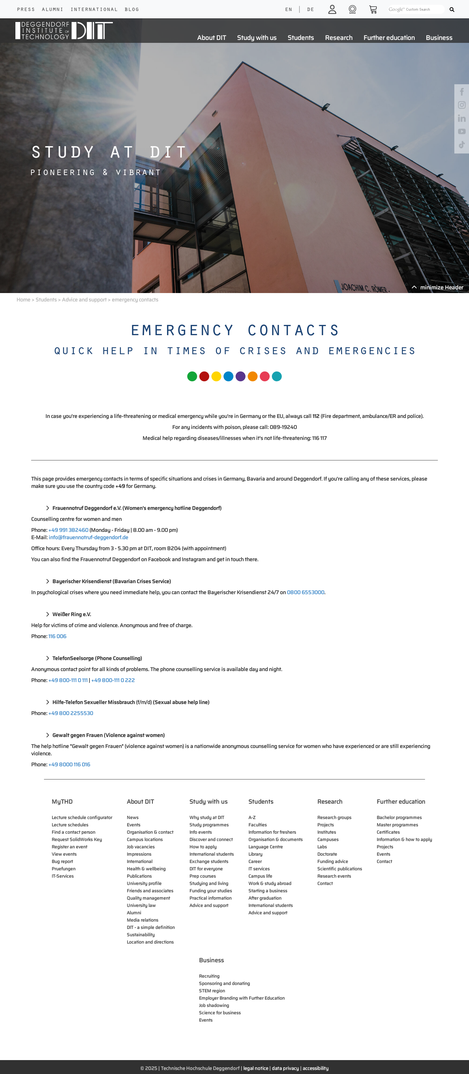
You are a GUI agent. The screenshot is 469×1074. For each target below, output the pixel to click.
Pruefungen (63, 868)
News (133, 817)
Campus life (260, 876)
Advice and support (84, 300)
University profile (144, 883)
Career (255, 861)
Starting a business (267, 890)
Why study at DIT (206, 817)
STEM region (212, 990)
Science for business (220, 1012)
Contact (325, 883)
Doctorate (327, 854)
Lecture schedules (70, 824)
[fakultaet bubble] (192, 383)
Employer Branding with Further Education (242, 998)
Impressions (139, 854)
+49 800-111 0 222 (113, 680)
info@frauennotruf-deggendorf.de (88, 537)
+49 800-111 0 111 (68, 680)
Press (25, 10)
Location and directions (150, 941)
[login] (333, 9)
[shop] (353, 9)
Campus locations (145, 839)
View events (64, 854)
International (94, 10)
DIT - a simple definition (151, 927)
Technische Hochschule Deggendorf (200, 1068)
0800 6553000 (305, 592)
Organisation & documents (275, 839)
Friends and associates (150, 890)
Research (338, 38)
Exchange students (208, 861)
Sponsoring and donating (224, 983)
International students (211, 854)
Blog (131, 10)
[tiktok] (462, 144)
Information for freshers (272, 832)
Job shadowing (214, 1005)
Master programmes (397, 824)
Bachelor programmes (399, 817)
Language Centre (265, 846)
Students (301, 38)
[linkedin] (462, 118)
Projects (325, 824)
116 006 (57, 636)
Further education (389, 38)
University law (141, 905)
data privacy (285, 1068)
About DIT (211, 38)
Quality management (148, 898)
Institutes (326, 832)
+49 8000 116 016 (69, 764)
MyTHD (62, 801)
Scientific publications (339, 868)
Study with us (257, 38)
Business (439, 38)
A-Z (251, 817)
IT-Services (63, 876)
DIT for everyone (206, 868)
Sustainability (141, 934)
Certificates (388, 832)
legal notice (255, 1068)
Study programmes (209, 824)
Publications (139, 876)
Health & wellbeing (146, 868)
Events (133, 824)
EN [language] (288, 10)
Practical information (210, 898)
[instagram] (462, 104)
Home (23, 300)
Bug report (62, 861)
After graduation (264, 898)
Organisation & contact (150, 832)
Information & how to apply (404, 839)
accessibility (316, 1068)
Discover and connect (211, 839)
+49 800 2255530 (70, 713)
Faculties (257, 824)
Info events (200, 832)
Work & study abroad (269, 883)
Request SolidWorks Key (77, 839)
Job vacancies (141, 846)
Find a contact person (73, 832)
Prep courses (202, 876)
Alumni (52, 10)
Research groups (334, 817)
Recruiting (209, 976)
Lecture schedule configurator (82, 817)
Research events (334, 876)
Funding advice (332, 861)
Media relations (142, 919)
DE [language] (310, 10)
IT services (259, 868)
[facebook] (462, 91)
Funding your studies (210, 890)
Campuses (328, 839)
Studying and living (208, 883)
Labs (322, 846)
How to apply (203, 846)
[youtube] (462, 131)
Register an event (69, 846)
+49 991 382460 (68, 530)
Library (255, 854)
